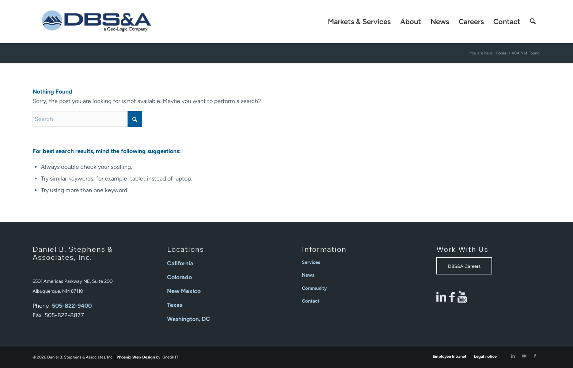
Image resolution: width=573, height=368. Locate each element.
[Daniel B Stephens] (96, 21)
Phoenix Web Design (136, 357)
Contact (310, 301)
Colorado (179, 277)
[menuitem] (359, 21)
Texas (174, 304)
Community (314, 288)
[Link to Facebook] (535, 356)
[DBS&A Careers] (464, 266)
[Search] (532, 21)
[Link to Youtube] (524, 356)
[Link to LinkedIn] (513, 356)
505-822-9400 (72, 305)
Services (311, 262)
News (308, 275)
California (180, 263)
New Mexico (184, 291)
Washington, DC (188, 318)
